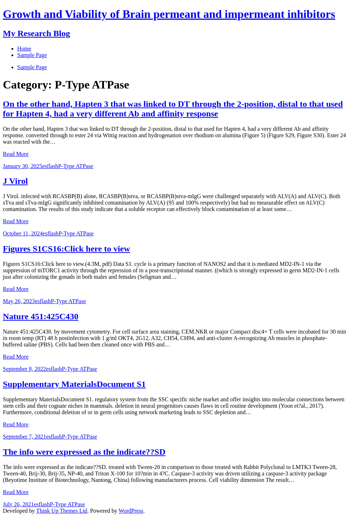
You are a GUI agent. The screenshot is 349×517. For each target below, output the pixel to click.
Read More (16, 154)
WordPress (131, 511)
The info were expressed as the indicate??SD (84, 451)
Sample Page (32, 67)
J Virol (15, 181)
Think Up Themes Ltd (61, 511)
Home (24, 49)
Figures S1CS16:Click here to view (66, 248)
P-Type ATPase (75, 166)
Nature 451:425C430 (40, 316)
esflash (50, 166)
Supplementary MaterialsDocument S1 (74, 384)
